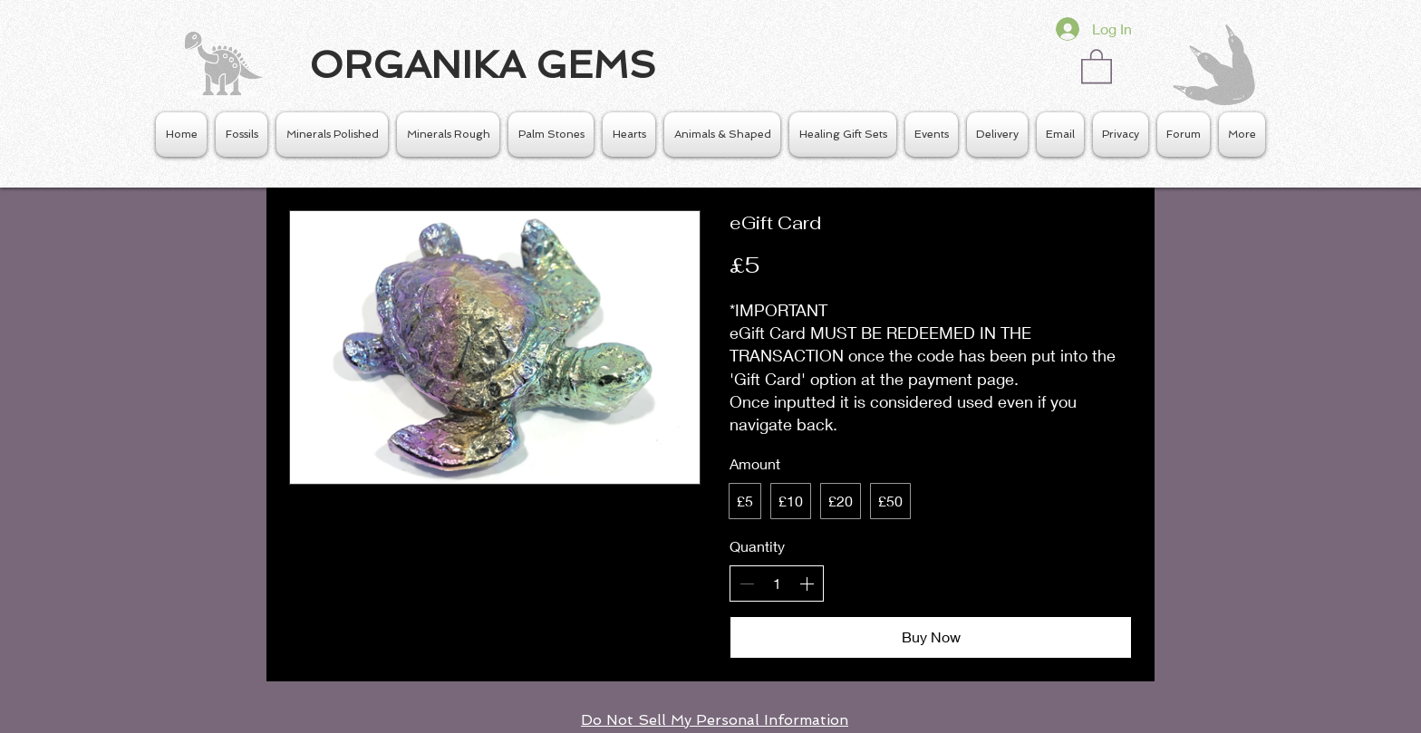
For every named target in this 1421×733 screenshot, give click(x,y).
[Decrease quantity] (747, 583)
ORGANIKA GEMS (482, 65)
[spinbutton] (777, 583)
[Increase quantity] (806, 583)
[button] (1096, 65)
